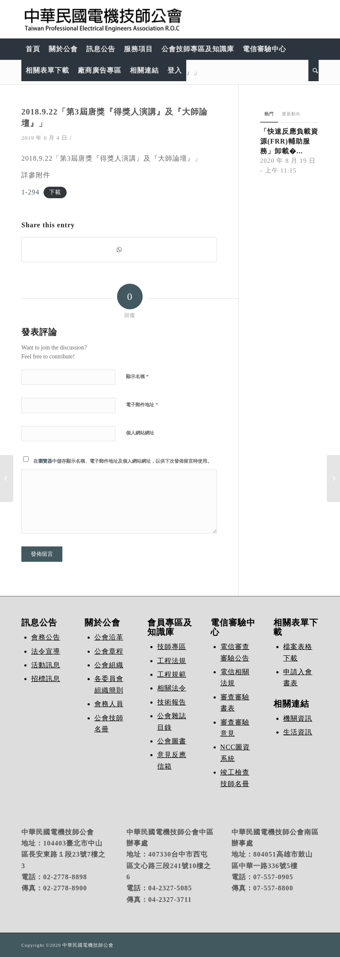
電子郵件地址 (142, 404)
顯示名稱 (137, 376)
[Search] (313, 70)
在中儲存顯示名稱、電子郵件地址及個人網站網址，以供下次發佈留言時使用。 (122, 461)
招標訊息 (45, 678)
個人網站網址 (140, 432)
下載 (55, 193)
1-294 (30, 192)
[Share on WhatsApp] (119, 250)
